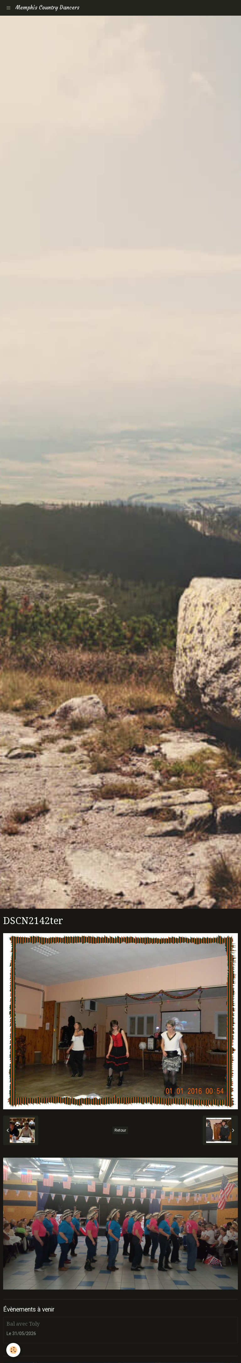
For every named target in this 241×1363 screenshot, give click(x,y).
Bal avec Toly (23, 1324)
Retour (120, 1130)
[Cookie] (13, 1350)
